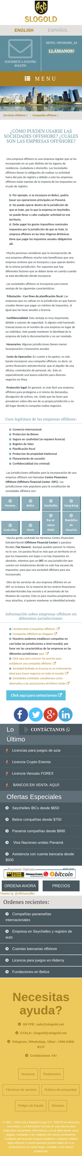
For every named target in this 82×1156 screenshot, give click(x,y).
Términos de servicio (21, 1089)
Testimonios (52, 1074)
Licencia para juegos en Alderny (38, 960)
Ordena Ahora (20, 886)
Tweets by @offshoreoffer (17, 893)
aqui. (42, 654)
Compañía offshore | (46, 115)
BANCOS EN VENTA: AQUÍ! (35, 785)
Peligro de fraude (31, 1105)
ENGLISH (23, 30)
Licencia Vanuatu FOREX (33, 773)
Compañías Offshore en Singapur (33, 634)
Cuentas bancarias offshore (34, 949)
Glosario (58, 1105)
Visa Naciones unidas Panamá (37, 842)
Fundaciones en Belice (30, 972)
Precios (61, 886)
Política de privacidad (61, 1089)
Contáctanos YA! (43, 1055)
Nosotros (28, 1074)
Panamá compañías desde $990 (38, 831)
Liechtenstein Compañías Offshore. (34, 629)
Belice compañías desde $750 (36, 819)
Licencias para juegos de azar (36, 750)
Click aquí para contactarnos (34, 695)
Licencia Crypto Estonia (31, 762)
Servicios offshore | (15, 115)
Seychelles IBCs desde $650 (35, 808)
